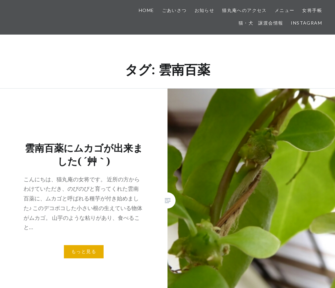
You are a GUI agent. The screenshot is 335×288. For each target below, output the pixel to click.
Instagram (306, 23)
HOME (146, 10)
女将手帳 (312, 10)
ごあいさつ (174, 10)
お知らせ (205, 10)
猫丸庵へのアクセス (244, 10)
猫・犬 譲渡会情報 (261, 23)
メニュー (285, 10)
